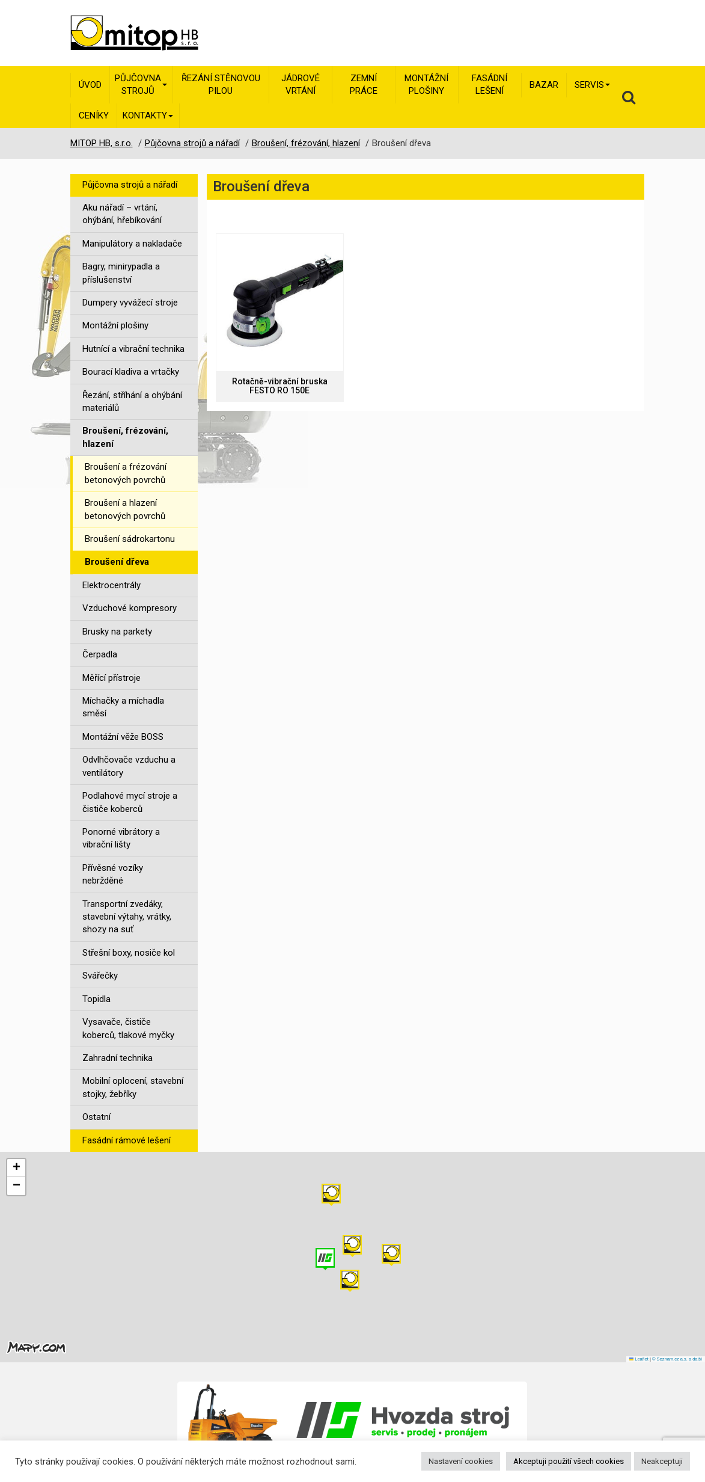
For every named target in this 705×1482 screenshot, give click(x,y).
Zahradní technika (117, 1058)
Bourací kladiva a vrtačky (130, 371)
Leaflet (639, 1359)
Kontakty (148, 115)
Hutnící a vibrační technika (133, 348)
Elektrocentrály (111, 585)
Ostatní (96, 1117)
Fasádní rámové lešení (126, 1140)
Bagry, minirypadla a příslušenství (121, 272)
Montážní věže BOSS (122, 736)
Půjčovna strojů (141, 84)
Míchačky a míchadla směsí (123, 707)
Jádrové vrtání (300, 84)
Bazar (544, 84)
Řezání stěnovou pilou (221, 84)
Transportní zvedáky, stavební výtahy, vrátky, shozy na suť (126, 917)
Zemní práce (363, 84)
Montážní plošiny (426, 84)
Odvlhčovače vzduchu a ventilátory (128, 766)
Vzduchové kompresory (129, 608)
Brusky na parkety (117, 631)
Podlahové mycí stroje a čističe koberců (129, 802)
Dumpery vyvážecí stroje (130, 302)
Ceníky (94, 115)
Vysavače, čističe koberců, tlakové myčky (128, 1028)
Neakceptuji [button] (662, 1461)
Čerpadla (99, 654)
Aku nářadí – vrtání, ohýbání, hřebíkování (122, 214)
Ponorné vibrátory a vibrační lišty (121, 838)
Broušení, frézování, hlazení (125, 437)
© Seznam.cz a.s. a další (677, 1359)
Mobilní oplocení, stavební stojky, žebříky (132, 1087)
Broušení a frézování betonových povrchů (125, 473)
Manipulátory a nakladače (132, 243)
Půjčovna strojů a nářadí (129, 184)
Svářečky (100, 975)
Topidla (96, 999)
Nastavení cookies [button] (461, 1461)
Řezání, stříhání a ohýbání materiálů (132, 401)
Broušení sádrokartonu (130, 538)
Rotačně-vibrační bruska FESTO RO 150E (280, 386)
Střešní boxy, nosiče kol (128, 952)
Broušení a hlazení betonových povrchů (125, 509)
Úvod (90, 84)
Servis (592, 84)
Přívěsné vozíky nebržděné (112, 874)
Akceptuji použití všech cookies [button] (568, 1461)
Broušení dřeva (117, 561)
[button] (391, 1255)
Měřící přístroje (111, 677)
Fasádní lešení (489, 84)
